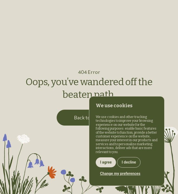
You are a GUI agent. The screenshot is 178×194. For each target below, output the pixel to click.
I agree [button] (106, 162)
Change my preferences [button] (120, 173)
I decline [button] (129, 162)
